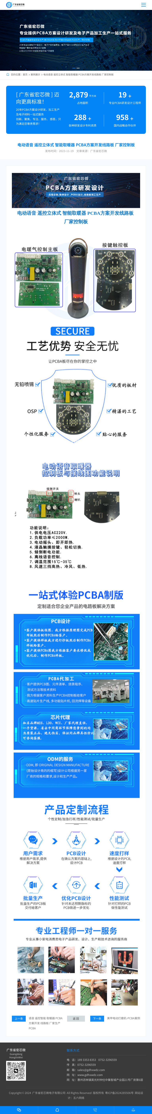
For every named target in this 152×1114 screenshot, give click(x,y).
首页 (25, 74)
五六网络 (78, 1101)
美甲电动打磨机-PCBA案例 (123, 1024)
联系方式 (73, 1053)
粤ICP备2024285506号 (119, 1096)
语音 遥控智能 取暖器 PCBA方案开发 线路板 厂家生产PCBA (46, 1029)
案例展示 (35, 74)
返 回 (76, 1024)
